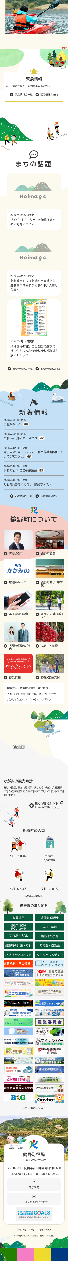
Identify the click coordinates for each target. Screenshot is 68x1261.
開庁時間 (34, 1187)
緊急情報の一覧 (24, 94)
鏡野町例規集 (27, 688)
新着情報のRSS (49, 496)
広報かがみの (13, 424)
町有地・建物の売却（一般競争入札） (27, 484)
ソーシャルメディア (40, 699)
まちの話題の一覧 (23, 368)
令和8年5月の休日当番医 (21, 438)
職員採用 (12, 688)
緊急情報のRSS (49, 94)
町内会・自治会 (47, 693)
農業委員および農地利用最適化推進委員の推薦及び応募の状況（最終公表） (34, 285)
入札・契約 (13, 693)
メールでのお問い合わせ (34, 1202)
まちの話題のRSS (50, 368)
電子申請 (43, 688)
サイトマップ (45, 1230)
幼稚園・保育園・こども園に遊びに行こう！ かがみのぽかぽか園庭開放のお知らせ (34, 351)
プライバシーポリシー (27, 1230)
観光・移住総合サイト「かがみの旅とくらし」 (47, 805)
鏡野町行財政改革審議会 (20, 470)
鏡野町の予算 (29, 693)
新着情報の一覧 (24, 496)
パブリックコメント (17, 699)
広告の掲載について (34, 1108)
